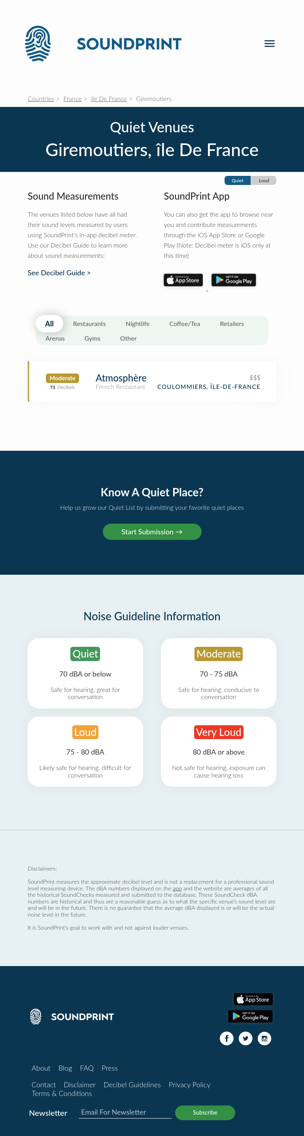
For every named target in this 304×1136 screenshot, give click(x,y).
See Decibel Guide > (59, 273)
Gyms (92, 338)
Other (128, 338)
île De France (109, 98)
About (41, 1068)
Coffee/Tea (184, 323)
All (49, 323)
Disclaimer (80, 1084)
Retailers (232, 323)
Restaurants (89, 323)
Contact (44, 1084)
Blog (65, 1068)
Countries (41, 98)
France (73, 98)
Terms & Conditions (62, 1093)
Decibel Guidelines (132, 1084)
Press (110, 1068)
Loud (264, 180)
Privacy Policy (190, 1084)
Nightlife (138, 323)
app (177, 888)
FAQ (87, 1068)
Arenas (55, 338)
